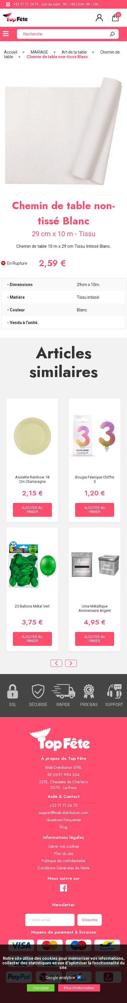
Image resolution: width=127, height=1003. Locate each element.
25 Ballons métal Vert (32, 606)
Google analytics (60, 977)
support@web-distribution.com (63, 812)
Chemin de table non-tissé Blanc (57, 56)
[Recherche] (64, 34)
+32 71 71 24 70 (26, 4)
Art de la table (74, 52)
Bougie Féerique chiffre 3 (94, 479)
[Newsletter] (50, 920)
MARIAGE (39, 52)
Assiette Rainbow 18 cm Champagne (32, 479)
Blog (63, 827)
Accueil (10, 52)
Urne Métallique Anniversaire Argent (95, 608)
